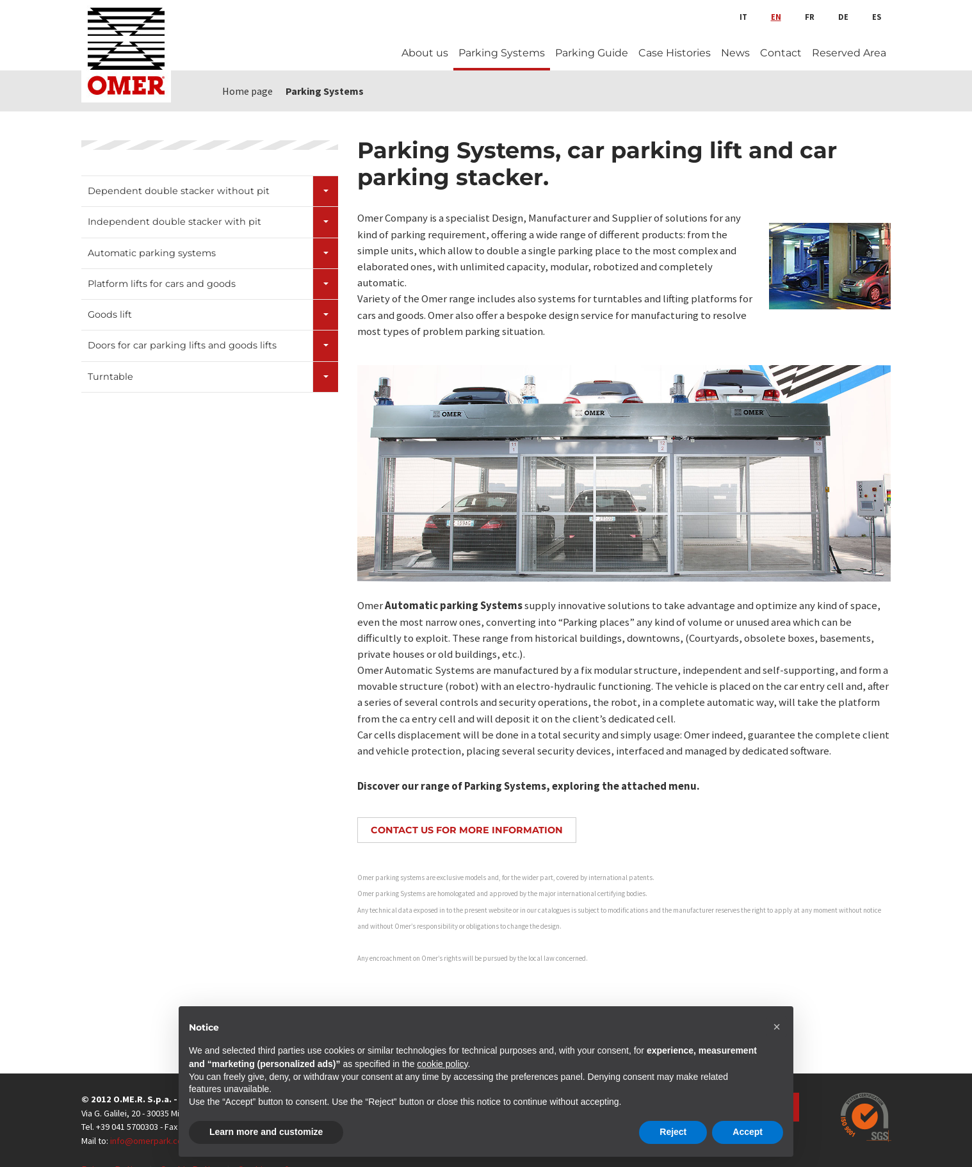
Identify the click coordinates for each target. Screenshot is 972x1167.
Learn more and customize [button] (266, 1132)
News (735, 53)
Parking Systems (501, 53)
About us (424, 53)
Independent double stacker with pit (174, 221)
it (743, 17)
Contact (781, 53)
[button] (776, 1026)
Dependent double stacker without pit (179, 191)
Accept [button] (748, 1132)
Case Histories (674, 53)
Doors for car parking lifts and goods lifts (182, 345)
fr (809, 17)
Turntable (110, 376)
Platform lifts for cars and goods (162, 284)
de (843, 17)
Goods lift (110, 314)
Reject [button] (673, 1132)
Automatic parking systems (152, 253)
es (876, 17)
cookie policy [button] (442, 1064)
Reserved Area (849, 53)
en (776, 17)
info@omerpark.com (150, 1141)
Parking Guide (591, 53)
